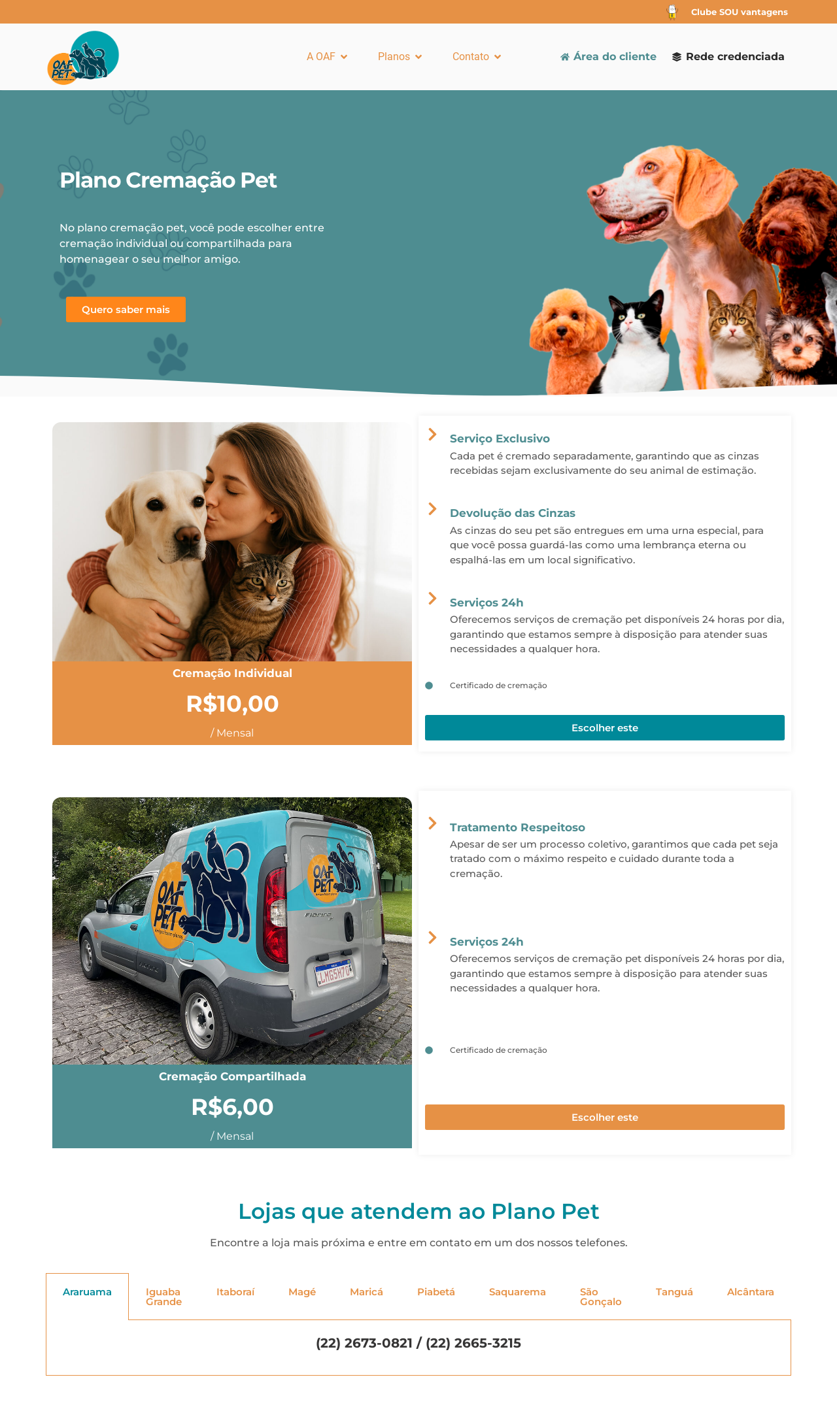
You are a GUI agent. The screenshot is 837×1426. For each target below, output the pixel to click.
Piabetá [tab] (436, 1291)
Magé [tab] (302, 1291)
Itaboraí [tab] (235, 1291)
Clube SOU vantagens (739, 12)
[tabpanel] (418, 1348)
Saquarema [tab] (517, 1291)
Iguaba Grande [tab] (164, 1296)
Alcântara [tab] (750, 1291)
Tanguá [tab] (674, 1291)
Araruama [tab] (87, 1291)
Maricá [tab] (366, 1291)
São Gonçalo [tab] (601, 1296)
